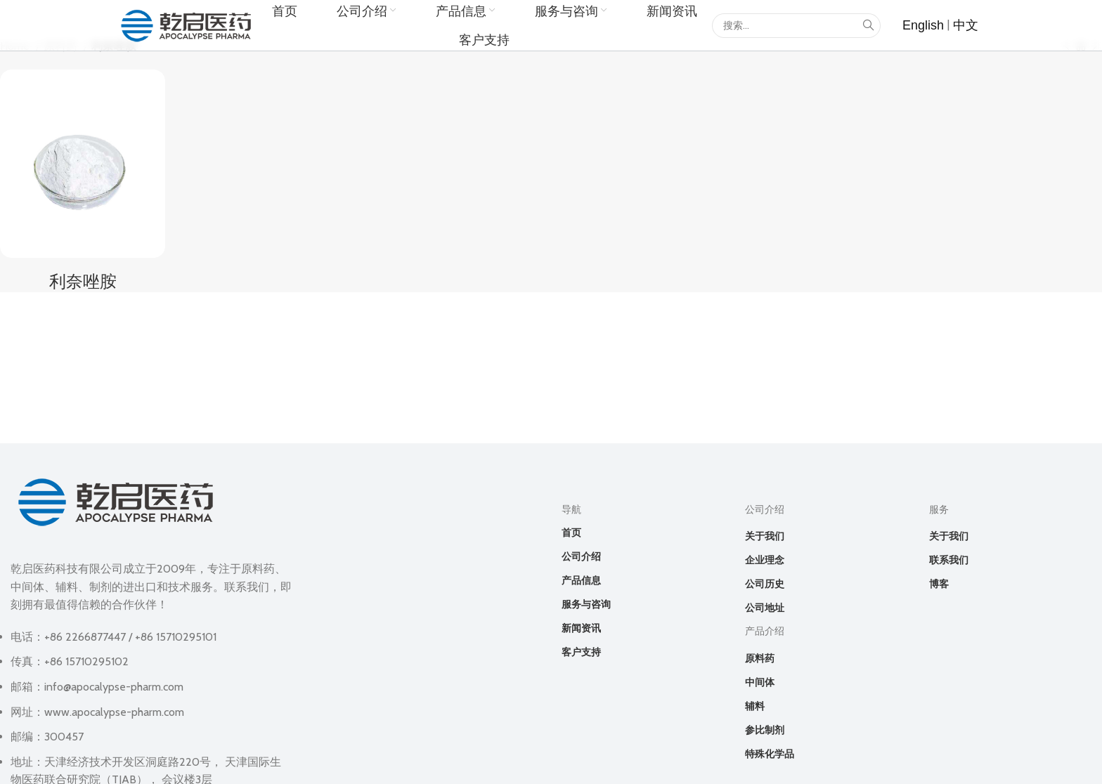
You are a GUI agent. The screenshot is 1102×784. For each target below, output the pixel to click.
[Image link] (116, 500)
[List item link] (923, 25)
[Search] (796, 25)
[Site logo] (186, 24)
